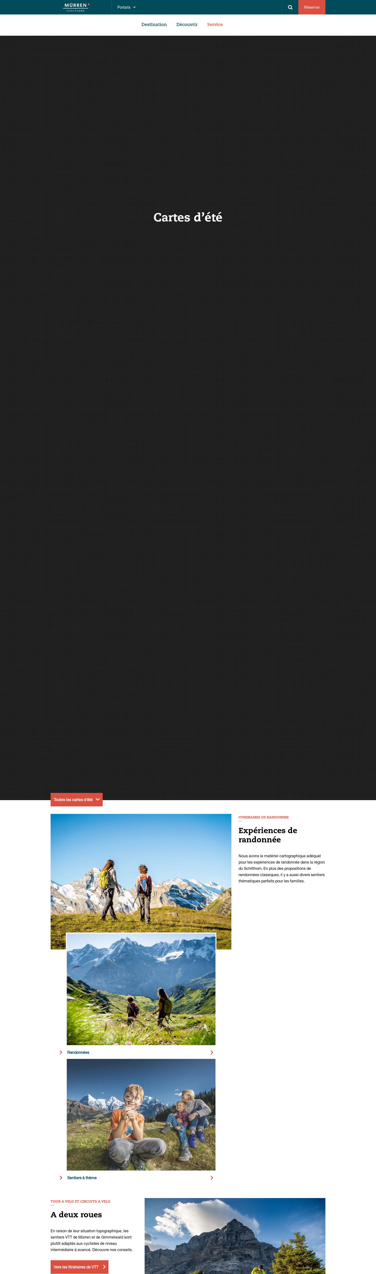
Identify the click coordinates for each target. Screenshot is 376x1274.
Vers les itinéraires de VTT (76, 1267)
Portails (123, 7)
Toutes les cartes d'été (73, 799)
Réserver (312, 7)
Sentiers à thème (82, 1177)
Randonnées (78, 1052)
